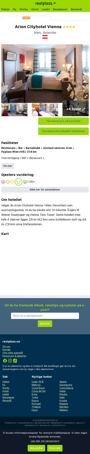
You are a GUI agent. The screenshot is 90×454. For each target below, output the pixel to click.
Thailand (36, 407)
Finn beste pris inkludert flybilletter (63, 131)
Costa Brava (38, 388)
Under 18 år (38, 382)
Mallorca (36, 385)
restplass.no (10, 423)
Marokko (64, 407)
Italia (62, 397)
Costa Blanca (66, 388)
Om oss (6, 346)
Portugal (36, 403)
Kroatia (63, 400)
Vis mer (7, 165)
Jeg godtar (36, 448)
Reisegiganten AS (49, 420)
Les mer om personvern (45, 441)
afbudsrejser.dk (42, 423)
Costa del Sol (38, 391)
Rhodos (63, 394)
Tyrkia (35, 397)
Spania (63, 382)
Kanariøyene (66, 385)
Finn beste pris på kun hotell (63, 121)
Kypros (35, 400)
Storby (24, 9)
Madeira (64, 410)
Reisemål (76, 9)
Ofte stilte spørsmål (12, 353)
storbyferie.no (58, 425)
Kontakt (6, 349)
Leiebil (46, 9)
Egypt (35, 410)
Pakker (5, 9)
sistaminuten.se (25, 423)
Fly (14, 9)
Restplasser (60, 9)
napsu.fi (79, 423)
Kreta (34, 394)
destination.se (31, 425)
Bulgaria (64, 403)
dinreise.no (45, 425)
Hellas (63, 391)
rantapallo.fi (69, 423)
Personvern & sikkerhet (14, 356)
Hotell (34, 9)
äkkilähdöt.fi (56, 423)
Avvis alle (54, 448)
